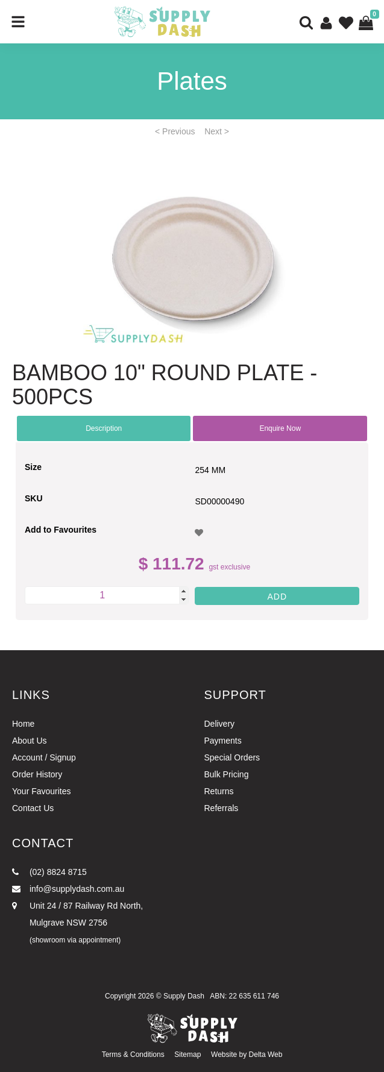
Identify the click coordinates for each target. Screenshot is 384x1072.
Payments (223, 740)
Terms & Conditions (133, 1054)
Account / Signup (44, 757)
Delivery (219, 724)
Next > (216, 131)
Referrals (221, 808)
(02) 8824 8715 (49, 872)
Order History (37, 774)
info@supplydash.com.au (68, 889)
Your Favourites (41, 791)
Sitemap (187, 1054)
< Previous (175, 131)
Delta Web (266, 1054)
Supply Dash (183, 996)
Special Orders (232, 757)
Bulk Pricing (226, 774)
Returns (219, 791)
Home (23, 724)
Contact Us (33, 808)
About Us (29, 740)
